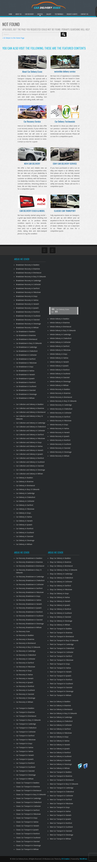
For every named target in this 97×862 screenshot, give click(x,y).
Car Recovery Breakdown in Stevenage (30, 624)
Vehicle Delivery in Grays (58, 354)
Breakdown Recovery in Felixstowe (28, 292)
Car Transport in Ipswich (25, 759)
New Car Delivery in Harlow (59, 741)
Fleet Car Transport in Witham (60, 695)
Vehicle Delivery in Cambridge (60, 334)
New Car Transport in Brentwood (62, 780)
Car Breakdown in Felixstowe (26, 363)
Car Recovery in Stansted (25, 694)
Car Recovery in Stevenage (25, 698)
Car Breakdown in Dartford (25, 359)
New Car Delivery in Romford (60, 752)
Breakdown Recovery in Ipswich (27, 308)
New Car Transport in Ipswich (60, 819)
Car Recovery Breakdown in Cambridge (30, 577)
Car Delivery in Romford (24, 529)
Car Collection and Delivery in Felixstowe (30, 438)
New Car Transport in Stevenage (61, 835)
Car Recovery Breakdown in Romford (29, 612)
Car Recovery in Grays (24, 671)
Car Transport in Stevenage (26, 775)
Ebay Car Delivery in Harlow (60, 597)
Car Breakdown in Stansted (25, 390)
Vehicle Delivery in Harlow (59, 358)
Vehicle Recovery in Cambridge (61, 405)
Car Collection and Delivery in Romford (30, 458)
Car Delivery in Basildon (24, 478)
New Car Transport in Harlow (60, 811)
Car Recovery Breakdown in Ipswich (29, 608)
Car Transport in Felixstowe (25, 740)
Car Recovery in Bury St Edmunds (28, 647)
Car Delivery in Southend (25, 532)
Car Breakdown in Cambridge (26, 347)
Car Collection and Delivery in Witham (29, 474)
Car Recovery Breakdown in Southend (29, 616)
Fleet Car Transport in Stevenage (61, 691)
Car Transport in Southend (25, 767)
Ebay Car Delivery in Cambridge (61, 574)
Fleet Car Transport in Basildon (61, 629)
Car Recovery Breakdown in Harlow (28, 600)
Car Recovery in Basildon (25, 635)
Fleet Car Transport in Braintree (61, 633)
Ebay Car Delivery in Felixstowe (61, 589)
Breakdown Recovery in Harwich (27, 304)
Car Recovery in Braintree (25, 639)
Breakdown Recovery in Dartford (27, 288)
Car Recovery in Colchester (25, 659)
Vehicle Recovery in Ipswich (59, 436)
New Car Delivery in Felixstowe (61, 733)
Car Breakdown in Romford (25, 382)
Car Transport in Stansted (25, 771)
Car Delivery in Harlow (24, 517)
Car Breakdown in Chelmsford (26, 351)
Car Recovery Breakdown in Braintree (29, 562)
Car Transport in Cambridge (26, 724)
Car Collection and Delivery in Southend (30, 462)
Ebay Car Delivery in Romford (60, 609)
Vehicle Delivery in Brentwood (60, 327)
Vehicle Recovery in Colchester (60, 413)
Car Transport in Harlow (24, 747)
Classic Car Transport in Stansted (28, 841)
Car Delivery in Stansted (24, 536)
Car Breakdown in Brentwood (26, 339)
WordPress (83, 859)
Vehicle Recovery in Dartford (60, 417)
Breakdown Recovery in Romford (28, 312)
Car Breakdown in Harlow (25, 371)
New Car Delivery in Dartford (60, 729)
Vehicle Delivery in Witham (59, 385)
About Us (18, 14)
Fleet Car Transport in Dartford (61, 656)
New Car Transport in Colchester (61, 796)
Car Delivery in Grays (23, 513)
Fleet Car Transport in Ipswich (60, 676)
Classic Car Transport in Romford (28, 834)
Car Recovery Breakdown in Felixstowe (30, 592)
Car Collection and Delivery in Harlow (29, 446)
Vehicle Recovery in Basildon (60, 389)
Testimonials (59, 14)
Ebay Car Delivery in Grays (59, 593)
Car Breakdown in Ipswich (25, 378)
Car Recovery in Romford (25, 686)
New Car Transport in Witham (60, 839)
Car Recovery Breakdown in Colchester (30, 584)
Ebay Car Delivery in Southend (61, 613)
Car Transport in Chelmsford (26, 728)
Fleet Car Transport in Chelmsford (62, 648)
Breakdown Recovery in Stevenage (28, 324)
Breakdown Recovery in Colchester (28, 284)
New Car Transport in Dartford (61, 799)
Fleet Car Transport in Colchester (61, 652)
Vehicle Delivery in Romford (59, 370)
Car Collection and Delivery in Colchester (30, 431)
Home (10, 14)
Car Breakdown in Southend (26, 386)
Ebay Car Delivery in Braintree (60, 562)
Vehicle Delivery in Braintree (60, 323)
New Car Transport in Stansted (61, 831)
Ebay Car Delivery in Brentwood (61, 566)
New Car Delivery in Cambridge (61, 717)
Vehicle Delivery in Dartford (59, 346)
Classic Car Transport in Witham (27, 849)
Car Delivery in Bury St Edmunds (27, 489)
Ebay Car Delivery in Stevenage (61, 621)
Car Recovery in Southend (25, 690)
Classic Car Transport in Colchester (28, 806)
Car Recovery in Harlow (24, 675)
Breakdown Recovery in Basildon (27, 265)
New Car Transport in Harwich (60, 815)
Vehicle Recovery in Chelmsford (61, 409)
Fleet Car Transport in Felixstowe (61, 660)
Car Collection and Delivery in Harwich (29, 450)
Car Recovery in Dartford (25, 663)
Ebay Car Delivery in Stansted (60, 617)
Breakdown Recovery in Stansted (28, 320)
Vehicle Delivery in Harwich (59, 362)
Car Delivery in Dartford (24, 505)
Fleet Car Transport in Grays (60, 664)
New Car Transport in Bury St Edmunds (64, 784)
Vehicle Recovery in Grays (59, 425)
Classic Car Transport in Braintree (28, 787)
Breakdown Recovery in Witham (27, 328)
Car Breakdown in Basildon (25, 331)
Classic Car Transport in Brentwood (28, 790)
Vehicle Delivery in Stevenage (60, 381)
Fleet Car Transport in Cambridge (62, 644)
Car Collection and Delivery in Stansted (30, 466)
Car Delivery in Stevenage (25, 540)
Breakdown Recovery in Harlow (27, 300)
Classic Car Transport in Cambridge (28, 798)
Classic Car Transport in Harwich (27, 826)
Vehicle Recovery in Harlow (59, 428)
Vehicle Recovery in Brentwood (61, 397)
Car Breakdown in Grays (24, 367)
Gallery (48, 14)
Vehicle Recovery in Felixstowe (60, 421)
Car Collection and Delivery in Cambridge (30, 423)
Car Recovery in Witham (24, 702)
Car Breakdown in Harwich (25, 375)
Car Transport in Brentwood (26, 716)
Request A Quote (72, 14)
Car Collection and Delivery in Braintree (30, 408)
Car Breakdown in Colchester (26, 355)
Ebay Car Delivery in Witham (60, 625)
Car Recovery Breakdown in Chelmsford (30, 580)
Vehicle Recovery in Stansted (60, 448)
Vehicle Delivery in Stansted (59, 377)
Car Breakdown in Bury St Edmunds (29, 343)
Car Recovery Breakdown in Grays (28, 596)
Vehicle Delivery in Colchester (60, 342)
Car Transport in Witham (25, 779)
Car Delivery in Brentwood (25, 485)
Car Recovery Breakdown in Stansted (29, 620)
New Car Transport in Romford (61, 823)
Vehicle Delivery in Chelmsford (60, 338)
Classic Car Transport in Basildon (27, 783)
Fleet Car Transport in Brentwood (62, 636)
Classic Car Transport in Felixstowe (28, 814)
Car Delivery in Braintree (24, 482)
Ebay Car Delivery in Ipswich (60, 605)
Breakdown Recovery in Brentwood (28, 273)
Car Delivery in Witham (24, 544)
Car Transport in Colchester (26, 732)
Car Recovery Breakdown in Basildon (29, 558)
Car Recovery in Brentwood (26, 643)
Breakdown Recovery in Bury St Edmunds (31, 277)
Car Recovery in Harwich (24, 678)
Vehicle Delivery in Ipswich (59, 366)
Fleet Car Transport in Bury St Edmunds (64, 640)
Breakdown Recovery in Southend (28, 316)
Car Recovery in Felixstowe (25, 667)
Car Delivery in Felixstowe (25, 509)
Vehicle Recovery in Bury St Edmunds (63, 401)
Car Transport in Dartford (25, 736)
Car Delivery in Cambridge (25, 493)
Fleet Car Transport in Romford (61, 680)
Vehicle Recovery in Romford (60, 440)
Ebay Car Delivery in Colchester (61, 582)
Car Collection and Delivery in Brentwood (30, 412)
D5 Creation (65, 859)
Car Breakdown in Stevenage (26, 394)
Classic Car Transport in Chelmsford (28, 802)
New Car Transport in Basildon (61, 772)
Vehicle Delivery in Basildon (59, 319)
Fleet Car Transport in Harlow (60, 668)
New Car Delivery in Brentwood (61, 709)
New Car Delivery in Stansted (60, 760)
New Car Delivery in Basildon (60, 701)
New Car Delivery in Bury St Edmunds (63, 713)
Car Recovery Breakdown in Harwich (29, 604)
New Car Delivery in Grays (59, 737)
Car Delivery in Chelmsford (25, 497)
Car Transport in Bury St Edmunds (28, 720)
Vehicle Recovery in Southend (60, 444)
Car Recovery (29, 14)
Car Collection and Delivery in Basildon (30, 404)
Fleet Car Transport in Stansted (61, 687)
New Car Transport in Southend (61, 827)
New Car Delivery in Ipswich (60, 749)
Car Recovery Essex (23, 631)
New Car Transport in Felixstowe (61, 803)
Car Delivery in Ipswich (24, 525)
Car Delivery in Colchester (25, 501)
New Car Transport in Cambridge (61, 788)
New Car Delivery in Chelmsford (61, 721)
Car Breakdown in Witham (25, 398)
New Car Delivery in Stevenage (61, 764)
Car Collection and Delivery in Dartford (30, 435)
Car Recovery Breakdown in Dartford (29, 588)
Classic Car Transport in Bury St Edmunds (31, 794)
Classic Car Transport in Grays (26, 818)
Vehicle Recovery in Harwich (60, 432)
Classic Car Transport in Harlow (27, 822)
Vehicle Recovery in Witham (59, 456)
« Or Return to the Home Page (13, 38)
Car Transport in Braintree (25, 712)
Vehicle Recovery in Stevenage (60, 452)
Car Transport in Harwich (25, 755)
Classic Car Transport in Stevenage (28, 845)
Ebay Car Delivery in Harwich (60, 601)
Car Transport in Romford (25, 763)
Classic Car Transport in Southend (28, 838)
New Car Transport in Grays (60, 807)
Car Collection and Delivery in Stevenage (30, 470)
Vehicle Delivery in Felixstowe (60, 350)
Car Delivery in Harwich (24, 521)
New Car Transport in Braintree (61, 776)
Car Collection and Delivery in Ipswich (29, 454)
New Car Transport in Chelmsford (62, 792)
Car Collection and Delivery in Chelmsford (31, 427)
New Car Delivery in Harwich (60, 745)
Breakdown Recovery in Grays (26, 296)
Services (40, 14)
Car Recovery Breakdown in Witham (29, 627)
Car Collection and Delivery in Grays (29, 442)
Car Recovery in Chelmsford (26, 655)
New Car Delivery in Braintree (60, 705)
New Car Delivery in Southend (60, 756)
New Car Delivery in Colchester (61, 725)
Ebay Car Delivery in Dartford (60, 586)
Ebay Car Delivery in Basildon (60, 558)
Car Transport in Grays (24, 743)
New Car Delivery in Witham (60, 768)
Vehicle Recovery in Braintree (60, 393)
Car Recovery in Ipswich (24, 682)
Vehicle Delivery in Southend (60, 374)
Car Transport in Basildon (25, 708)
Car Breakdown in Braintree (26, 335)
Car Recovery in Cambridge (25, 651)
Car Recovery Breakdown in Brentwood (30, 566)
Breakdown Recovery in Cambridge (28, 281)
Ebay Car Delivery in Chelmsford (61, 578)
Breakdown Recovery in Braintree (28, 269)
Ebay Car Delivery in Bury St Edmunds (63, 570)
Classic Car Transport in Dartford (27, 810)
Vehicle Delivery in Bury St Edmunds (63, 330)
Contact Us (84, 14)
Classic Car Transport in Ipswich (27, 830)
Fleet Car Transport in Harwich (61, 672)
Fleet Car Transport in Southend (61, 684)
